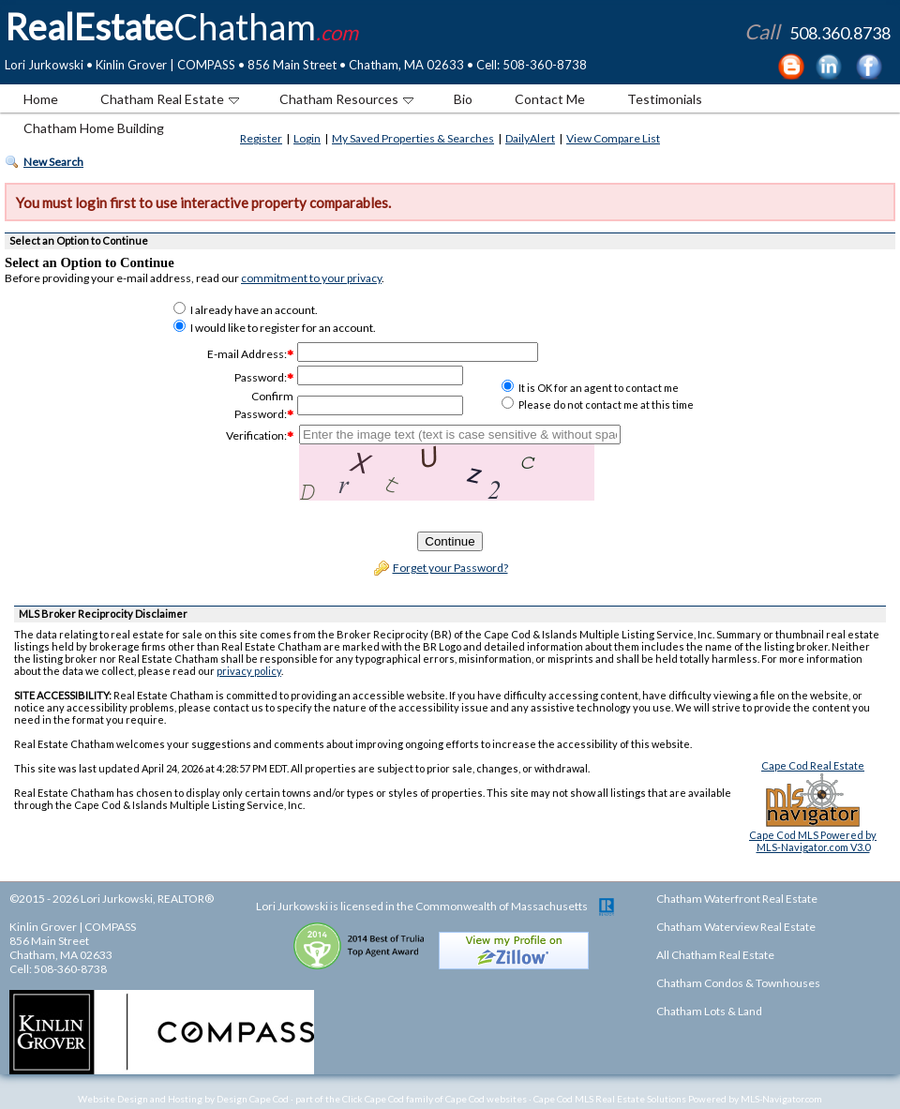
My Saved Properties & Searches (413, 138)
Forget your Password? (450, 568)
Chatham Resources (346, 99)
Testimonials (664, 99)
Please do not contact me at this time (598, 404)
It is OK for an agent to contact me (590, 388)
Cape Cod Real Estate (812, 765)
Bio (463, 99)
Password (259, 377)
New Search (53, 162)
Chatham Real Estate (169, 99)
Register (261, 138)
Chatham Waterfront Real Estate (737, 899)
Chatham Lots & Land (709, 1011)
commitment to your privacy (311, 278)
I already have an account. (245, 310)
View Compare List (613, 138)
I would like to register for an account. (274, 328)
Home (40, 99)
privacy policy (249, 671)
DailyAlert (530, 138)
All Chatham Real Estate (715, 955)
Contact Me (550, 99)
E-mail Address (245, 354)
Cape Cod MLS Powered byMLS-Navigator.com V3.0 (813, 841)
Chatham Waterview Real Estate (736, 927)
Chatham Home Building (93, 128)
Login (307, 138)
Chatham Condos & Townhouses (738, 983)
